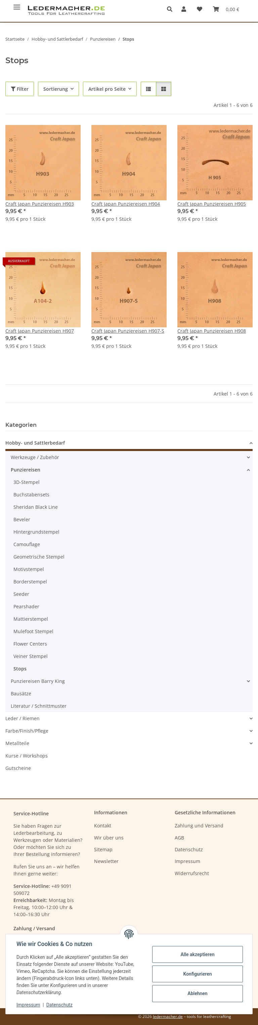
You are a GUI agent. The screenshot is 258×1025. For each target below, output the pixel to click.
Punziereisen (25, 469)
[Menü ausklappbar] (16, 4)
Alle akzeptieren (197, 954)
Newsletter (106, 861)
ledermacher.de (168, 1016)
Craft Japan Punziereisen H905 (211, 204)
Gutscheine (18, 768)
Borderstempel (30, 581)
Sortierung (55, 89)
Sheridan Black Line (35, 507)
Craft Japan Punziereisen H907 (39, 331)
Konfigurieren (197, 974)
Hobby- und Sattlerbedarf (35, 443)
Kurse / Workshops (26, 755)
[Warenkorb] (226, 9)
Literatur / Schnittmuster (39, 706)
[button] (171, 9)
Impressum (28, 1005)
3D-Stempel (26, 482)
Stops (20, 668)
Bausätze (21, 693)
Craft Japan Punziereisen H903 (39, 204)
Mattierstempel (30, 619)
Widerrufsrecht (192, 873)
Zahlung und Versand (199, 825)
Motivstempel (28, 569)
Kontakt (102, 825)
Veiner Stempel (30, 656)
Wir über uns (109, 837)
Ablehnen (197, 993)
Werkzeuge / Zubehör (35, 457)
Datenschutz (59, 1005)
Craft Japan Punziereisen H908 (211, 331)
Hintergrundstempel (36, 532)
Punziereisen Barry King (38, 681)
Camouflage (26, 544)
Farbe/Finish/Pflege (26, 731)
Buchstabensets (31, 494)
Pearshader (26, 606)
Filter (20, 89)
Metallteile (17, 743)
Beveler (21, 519)
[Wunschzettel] (199, 9)
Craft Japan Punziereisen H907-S (127, 331)
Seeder (21, 594)
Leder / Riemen (22, 718)
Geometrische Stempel (38, 557)
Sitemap (103, 849)
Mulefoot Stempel (33, 631)
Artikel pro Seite (107, 89)
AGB (179, 837)
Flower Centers (30, 644)
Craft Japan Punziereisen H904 (125, 204)
